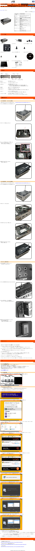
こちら (33, 11)
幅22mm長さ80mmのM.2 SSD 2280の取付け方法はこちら (23, 102)
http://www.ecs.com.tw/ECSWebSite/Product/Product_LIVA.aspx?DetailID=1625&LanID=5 (12, 542)
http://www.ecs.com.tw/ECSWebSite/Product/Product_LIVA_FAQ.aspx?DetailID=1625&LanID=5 (12, 546)
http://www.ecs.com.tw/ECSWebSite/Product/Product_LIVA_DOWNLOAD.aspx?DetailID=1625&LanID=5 (13, 544)
